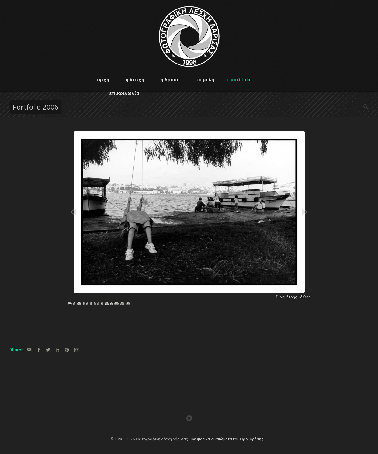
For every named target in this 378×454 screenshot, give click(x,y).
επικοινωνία (124, 93)
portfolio (241, 79)
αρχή (103, 79)
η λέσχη (135, 79)
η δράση (170, 79)
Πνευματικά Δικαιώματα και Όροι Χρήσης (226, 439)
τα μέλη (205, 79)
